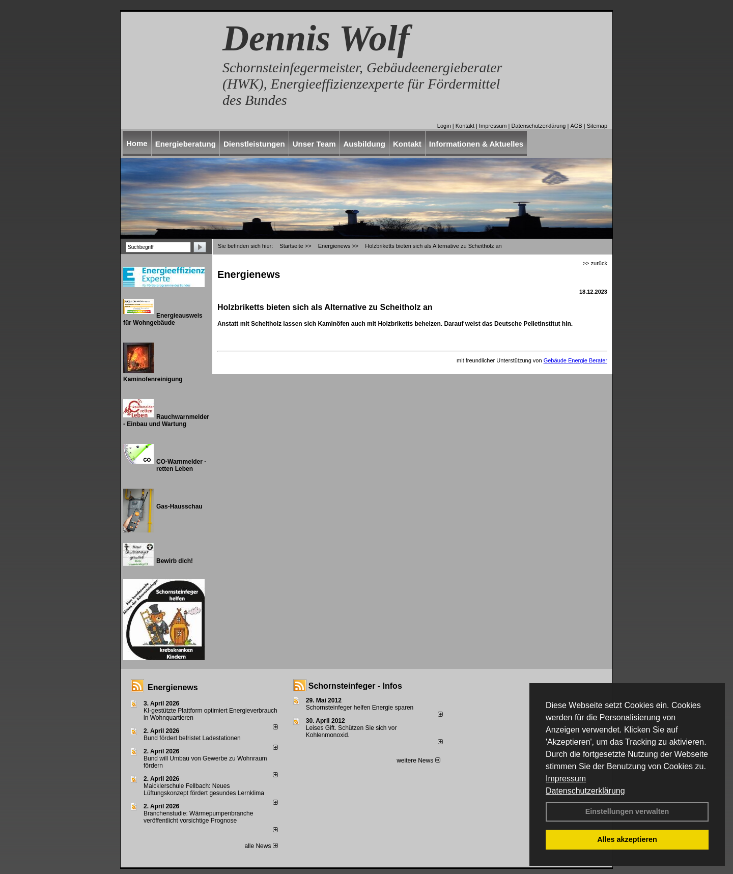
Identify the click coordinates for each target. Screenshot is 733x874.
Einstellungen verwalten (627, 811)
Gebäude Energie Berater (575, 360)
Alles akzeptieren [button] (627, 839)
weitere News (418, 760)
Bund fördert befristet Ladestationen (192, 738)
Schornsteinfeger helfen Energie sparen (359, 707)
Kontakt (465, 126)
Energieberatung (185, 143)
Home (137, 143)
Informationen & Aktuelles (476, 143)
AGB (576, 126)
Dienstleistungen (254, 143)
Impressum (566, 778)
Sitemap (597, 126)
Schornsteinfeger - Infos (355, 686)
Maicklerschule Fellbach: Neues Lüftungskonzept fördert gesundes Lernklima (204, 789)
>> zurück (595, 263)
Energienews (173, 687)
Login (444, 126)
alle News (260, 846)
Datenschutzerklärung (585, 790)
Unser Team (314, 143)
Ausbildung (365, 143)
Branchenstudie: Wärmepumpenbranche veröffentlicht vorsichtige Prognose (198, 817)
